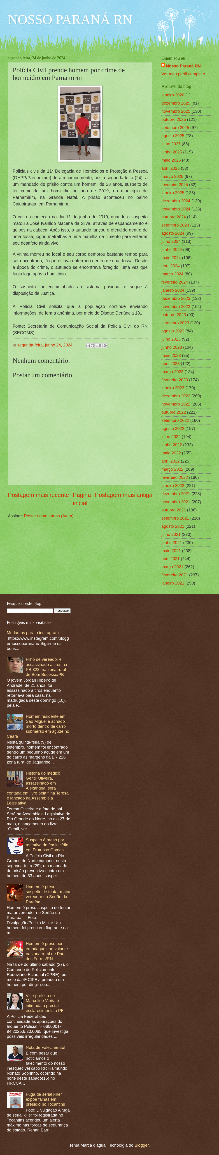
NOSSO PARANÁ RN (70, 19)
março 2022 (172, 469)
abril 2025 (170, 168)
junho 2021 (171, 542)
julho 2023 (171, 339)
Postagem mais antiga (123, 495)
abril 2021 (170, 558)
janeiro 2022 (172, 485)
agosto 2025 (172, 135)
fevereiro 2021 (174, 575)
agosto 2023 (172, 331)
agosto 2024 (172, 233)
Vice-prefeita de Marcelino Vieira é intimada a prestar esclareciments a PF (44, 1003)
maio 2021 (171, 550)
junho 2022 (171, 444)
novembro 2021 (175, 501)
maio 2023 (171, 355)
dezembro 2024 (175, 200)
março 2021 (172, 566)
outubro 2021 (173, 510)
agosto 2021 (172, 526)
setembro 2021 (175, 518)
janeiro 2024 (172, 290)
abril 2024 (170, 265)
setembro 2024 (175, 225)
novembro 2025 (175, 111)
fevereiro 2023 (174, 379)
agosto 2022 (172, 428)
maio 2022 (171, 453)
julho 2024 (171, 241)
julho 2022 (171, 436)
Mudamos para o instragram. (33, 632)
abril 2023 (170, 363)
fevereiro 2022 (174, 477)
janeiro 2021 (172, 583)
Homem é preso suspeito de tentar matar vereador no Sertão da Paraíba (48, 894)
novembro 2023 (175, 306)
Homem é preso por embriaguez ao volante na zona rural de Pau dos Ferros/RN (47, 951)
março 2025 (172, 176)
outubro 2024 (173, 217)
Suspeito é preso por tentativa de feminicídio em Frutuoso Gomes (47, 845)
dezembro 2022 (175, 396)
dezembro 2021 (175, 493)
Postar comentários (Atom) (49, 515)
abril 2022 (170, 461)
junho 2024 (171, 249)
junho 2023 (171, 347)
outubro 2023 (173, 314)
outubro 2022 (173, 412)
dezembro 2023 (175, 298)
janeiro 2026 (172, 95)
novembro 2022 (175, 404)
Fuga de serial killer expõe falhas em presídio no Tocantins (45, 1099)
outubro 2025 (173, 119)
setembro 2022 (175, 420)
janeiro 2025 (172, 192)
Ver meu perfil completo (183, 74)
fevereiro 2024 (174, 282)
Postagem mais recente (38, 495)
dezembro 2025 (175, 103)
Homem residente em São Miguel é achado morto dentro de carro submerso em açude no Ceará (38, 726)
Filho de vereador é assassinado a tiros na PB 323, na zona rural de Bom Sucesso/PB (46, 667)
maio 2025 (171, 160)
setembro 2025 (175, 127)
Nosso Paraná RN (183, 66)
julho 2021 (171, 534)
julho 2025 (171, 143)
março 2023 (172, 371)
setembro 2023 (175, 322)
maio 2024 (171, 257)
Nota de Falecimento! (45, 1047)
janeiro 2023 (172, 387)
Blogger (142, 1145)
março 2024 (172, 274)
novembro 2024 (175, 209)
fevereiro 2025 (174, 184)
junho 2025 (171, 152)
